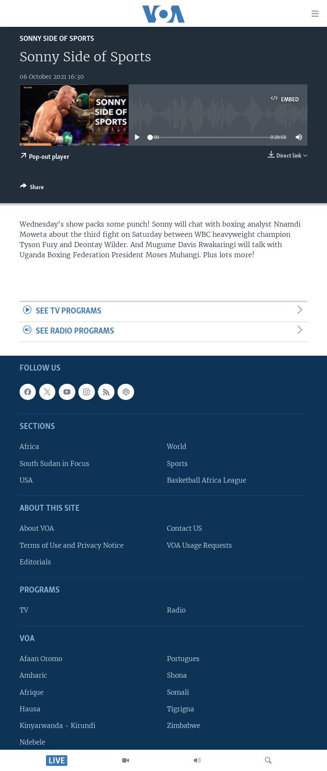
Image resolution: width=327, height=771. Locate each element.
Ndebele (32, 742)
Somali (178, 692)
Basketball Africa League (206, 480)
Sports (177, 463)
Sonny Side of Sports (57, 39)
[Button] (32, 189)
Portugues (183, 659)
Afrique (31, 692)
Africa (29, 447)
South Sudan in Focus (54, 463)
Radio (176, 610)
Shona (177, 675)
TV (24, 610)
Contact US (184, 528)
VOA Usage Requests (199, 545)
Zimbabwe (183, 726)
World (176, 447)
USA (26, 480)
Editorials (35, 562)
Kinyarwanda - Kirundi (57, 726)
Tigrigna (180, 709)
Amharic (33, 675)
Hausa (30, 709)
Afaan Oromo (41, 659)
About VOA (37, 528)
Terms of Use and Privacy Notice (71, 545)
